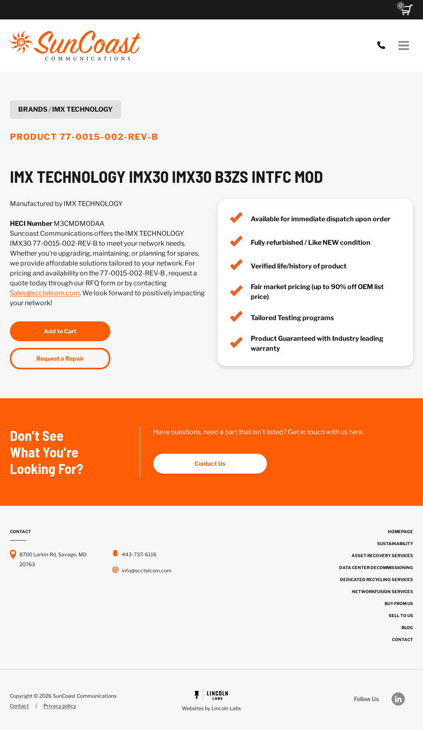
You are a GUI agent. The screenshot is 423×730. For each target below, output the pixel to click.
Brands (33, 109)
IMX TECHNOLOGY (82, 109)
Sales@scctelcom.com (45, 293)
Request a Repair (60, 358)
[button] (407, 10)
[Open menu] (403, 45)
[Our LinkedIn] (402, 699)
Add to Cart (60, 331)
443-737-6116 (383, 45)
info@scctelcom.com (146, 570)
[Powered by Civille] (212, 700)
